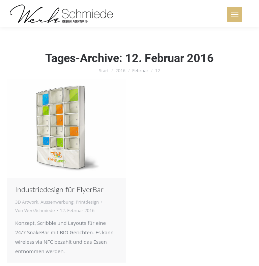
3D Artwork (26, 202)
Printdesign (87, 202)
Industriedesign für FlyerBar (59, 189)
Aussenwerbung (57, 202)
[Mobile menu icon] (234, 14)
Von (35, 210)
